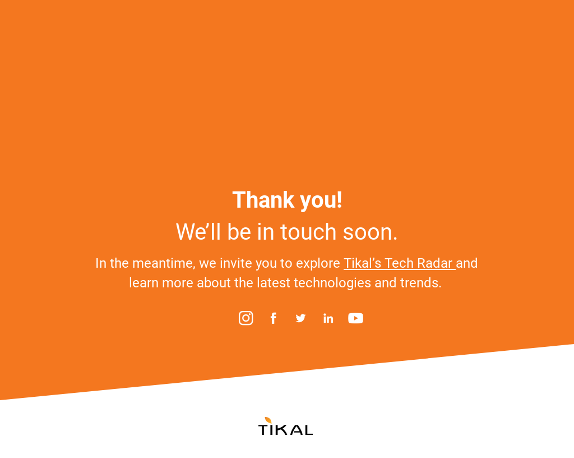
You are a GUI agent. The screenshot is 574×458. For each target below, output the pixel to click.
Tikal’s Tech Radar (400, 263)
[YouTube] (356, 318)
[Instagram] (246, 318)
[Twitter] (301, 318)
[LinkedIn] (328, 318)
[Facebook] (273, 318)
